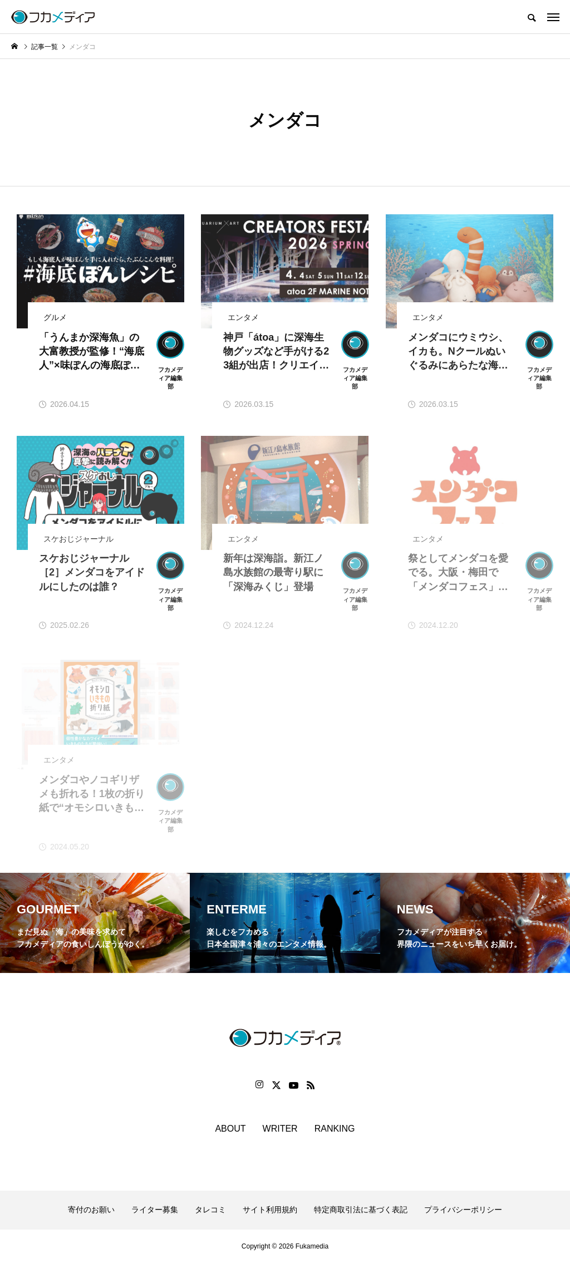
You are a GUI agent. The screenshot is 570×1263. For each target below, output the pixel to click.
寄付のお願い (91, 1209)
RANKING (335, 1128)
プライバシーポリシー (463, 1209)
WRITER (280, 1128)
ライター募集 (154, 1209)
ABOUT (230, 1128)
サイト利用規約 (270, 1209)
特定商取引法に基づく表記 (360, 1209)
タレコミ (210, 1209)
